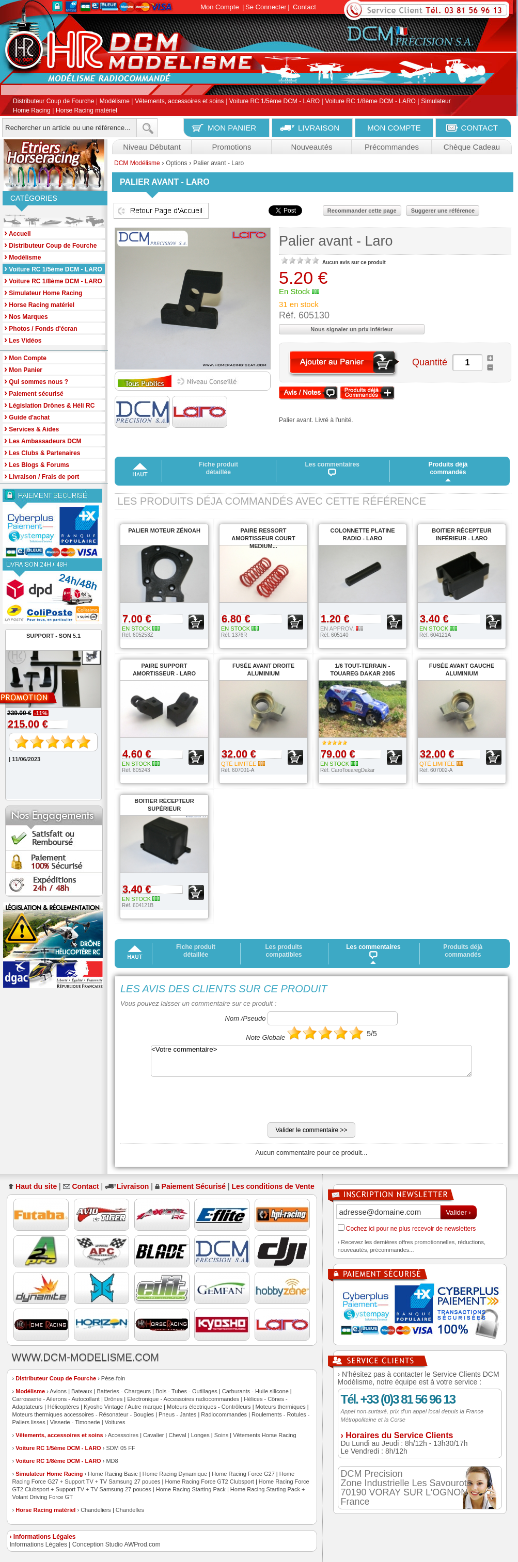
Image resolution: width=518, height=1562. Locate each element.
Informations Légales (38, 1544)
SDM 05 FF (120, 1448)
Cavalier (153, 1435)
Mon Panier (23, 369)
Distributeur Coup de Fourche (53, 101)
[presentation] (198, 1102)
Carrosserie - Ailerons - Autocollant (56, 1399)
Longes (200, 1435)
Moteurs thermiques (281, 1407)
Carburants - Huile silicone (255, 1391)
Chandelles (130, 1510)
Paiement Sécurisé (194, 1186)
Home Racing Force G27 (243, 1474)
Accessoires (123, 1435)
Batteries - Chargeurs (124, 1391)
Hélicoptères (63, 1407)
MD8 (112, 1461)
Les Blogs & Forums (36, 464)
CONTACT (479, 127)
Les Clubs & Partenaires (42, 452)
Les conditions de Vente (273, 1186)
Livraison (133, 1186)
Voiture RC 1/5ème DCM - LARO (274, 101)
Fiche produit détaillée (218, 468)
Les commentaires (332, 468)
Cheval (177, 1435)
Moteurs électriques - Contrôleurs (209, 1407)
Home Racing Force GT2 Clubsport (209, 1481)
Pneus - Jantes (177, 1414)
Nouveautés (311, 146)
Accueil (17, 233)
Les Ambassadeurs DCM (43, 440)
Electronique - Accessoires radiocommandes (183, 1399)
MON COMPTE (393, 127)
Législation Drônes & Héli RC (49, 405)
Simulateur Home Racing (49, 1474)
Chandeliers (96, 1510)
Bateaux (81, 1391)
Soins (221, 1435)
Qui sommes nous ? (36, 381)
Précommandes (392, 146)
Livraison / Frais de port (41, 476)
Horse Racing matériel (86, 110)
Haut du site (36, 1186)
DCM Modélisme (137, 163)
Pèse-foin (113, 1378)
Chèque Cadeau (472, 146)
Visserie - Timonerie (75, 1422)
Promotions (232, 146)
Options (176, 163)
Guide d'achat (27, 417)
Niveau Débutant (152, 146)
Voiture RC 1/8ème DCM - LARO (370, 101)
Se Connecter (266, 7)
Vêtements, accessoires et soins (179, 101)
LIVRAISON (318, 127)
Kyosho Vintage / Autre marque (123, 1407)
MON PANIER (232, 127)
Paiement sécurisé (34, 393)
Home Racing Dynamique (175, 1474)
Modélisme (115, 101)
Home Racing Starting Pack (191, 1489)
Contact (304, 7)
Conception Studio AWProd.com (116, 1544)
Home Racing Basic (113, 1474)
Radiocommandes (224, 1414)
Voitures (115, 1422)
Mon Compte (219, 7)
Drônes (113, 1399)
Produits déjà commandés (447, 468)
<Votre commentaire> (311, 1061)
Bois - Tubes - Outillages (186, 1391)
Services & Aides (31, 428)
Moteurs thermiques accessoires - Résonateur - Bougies (83, 1414)
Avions (58, 1391)
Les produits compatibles (283, 950)
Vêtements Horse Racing (264, 1435)
